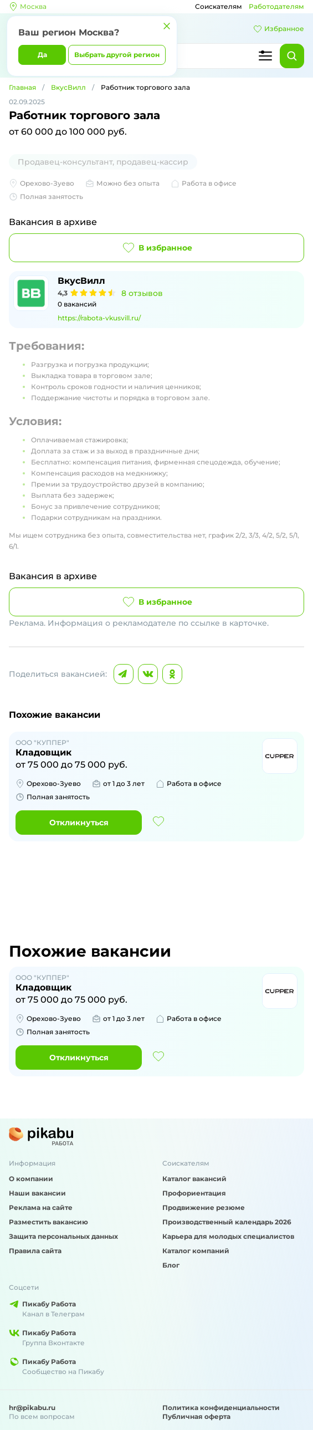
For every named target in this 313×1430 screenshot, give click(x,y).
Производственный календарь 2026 (226, 1222)
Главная (22, 87)
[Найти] (292, 56)
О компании (31, 1178)
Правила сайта (35, 1251)
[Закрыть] (166, 26)
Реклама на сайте (41, 1207)
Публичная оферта (196, 1416)
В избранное (156, 248)
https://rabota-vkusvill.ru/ (99, 318)
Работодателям (276, 6)
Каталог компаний (195, 1251)
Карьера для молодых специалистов (228, 1236)
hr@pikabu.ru (32, 1407)
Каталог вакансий (194, 1178)
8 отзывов (142, 293)
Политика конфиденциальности (221, 1407)
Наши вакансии (37, 1193)
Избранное (278, 28)
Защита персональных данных (63, 1236)
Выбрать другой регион (117, 54)
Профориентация (194, 1193)
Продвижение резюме (203, 1207)
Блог (170, 1265)
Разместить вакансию (48, 1222)
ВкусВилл (68, 87)
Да (42, 54)
